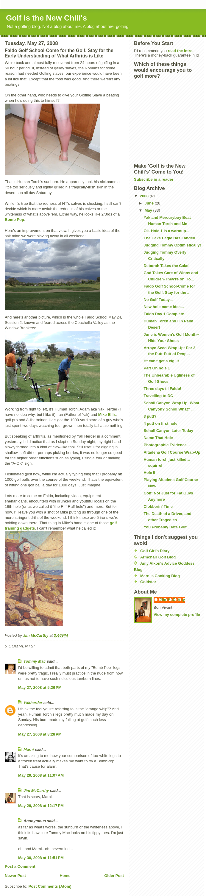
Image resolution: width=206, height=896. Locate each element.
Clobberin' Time (157, 506)
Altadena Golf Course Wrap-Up (171, 452)
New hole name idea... (163, 307)
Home (65, 875)
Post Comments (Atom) (50, 886)
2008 (145, 196)
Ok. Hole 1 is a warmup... (166, 231)
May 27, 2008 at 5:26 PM (40, 687)
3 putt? (149, 416)
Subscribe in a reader (153, 179)
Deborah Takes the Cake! (166, 265)
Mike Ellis (107, 414)
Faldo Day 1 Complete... (165, 314)
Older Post (114, 875)
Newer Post (15, 875)
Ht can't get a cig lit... (162, 361)
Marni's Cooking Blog (160, 576)
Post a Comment (20, 866)
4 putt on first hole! (161, 423)
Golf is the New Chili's (46, 17)
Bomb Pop (14, 219)
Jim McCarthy (36, 790)
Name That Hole (158, 437)
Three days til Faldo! (162, 388)
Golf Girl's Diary (154, 551)
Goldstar (148, 582)
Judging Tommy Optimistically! (172, 245)
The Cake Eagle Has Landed (169, 238)
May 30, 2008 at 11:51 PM (41, 858)
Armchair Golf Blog (158, 557)
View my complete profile (177, 614)
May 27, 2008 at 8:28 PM (40, 734)
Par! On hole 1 (156, 368)
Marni (29, 749)
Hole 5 (149, 472)
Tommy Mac (35, 661)
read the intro (180, 51)
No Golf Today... (158, 299)
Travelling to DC (158, 396)
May (149, 210)
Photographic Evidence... (166, 445)
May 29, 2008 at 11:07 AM (41, 775)
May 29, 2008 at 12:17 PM (41, 805)
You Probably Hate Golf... (166, 527)
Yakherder (33, 702)
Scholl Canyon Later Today (168, 430)
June (150, 203)
